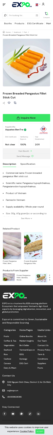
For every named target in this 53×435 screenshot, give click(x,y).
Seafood (17, 32)
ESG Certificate (35, 23)
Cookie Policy (27, 431)
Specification (27, 163)
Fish (25, 32)
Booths (8, 23)
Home (8, 32)
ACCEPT (40, 431)
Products (19, 23)
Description (9, 163)
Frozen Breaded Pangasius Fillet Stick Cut (20, 35)
